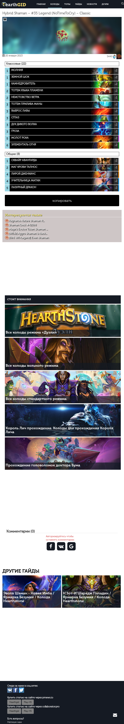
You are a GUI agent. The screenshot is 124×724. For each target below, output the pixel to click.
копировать (62, 200)
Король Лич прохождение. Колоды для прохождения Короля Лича (59, 430)
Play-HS (28, 702)
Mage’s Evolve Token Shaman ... (28, 229)
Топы (67, 4)
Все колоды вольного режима (32, 365)
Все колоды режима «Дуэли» (31, 332)
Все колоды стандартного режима (36, 399)
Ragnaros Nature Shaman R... (26, 220)
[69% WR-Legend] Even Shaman (29, 237)
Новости (92, 4)
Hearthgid (14, 702)
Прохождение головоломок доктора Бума (43, 465)
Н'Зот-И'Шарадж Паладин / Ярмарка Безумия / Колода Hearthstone (87, 597)
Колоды (54, 4)
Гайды (78, 4)
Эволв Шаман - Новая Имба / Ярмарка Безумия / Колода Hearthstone (28, 597)
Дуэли (105, 4)
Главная (41, 4)
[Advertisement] (62, 268)
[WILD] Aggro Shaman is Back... (28, 233)
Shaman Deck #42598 (22, 225)
